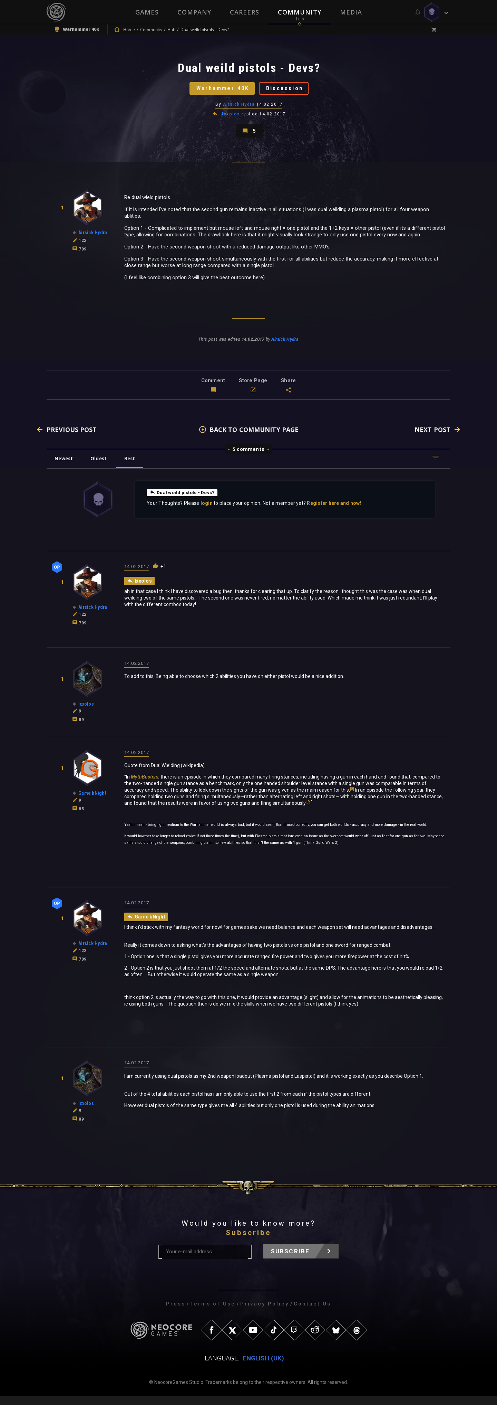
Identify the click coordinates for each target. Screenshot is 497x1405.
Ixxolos (231, 118)
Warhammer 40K (219, 91)
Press (175, 1313)
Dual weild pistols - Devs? (183, 501)
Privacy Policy (264, 1313)
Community (299, 12)
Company (194, 12)
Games (147, 12)
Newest (65, 466)
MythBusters (144, 785)
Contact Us (312, 1313)
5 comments (248, 457)
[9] (308, 810)
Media (351, 12)
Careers (244, 12)
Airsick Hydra (239, 108)
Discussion (288, 91)
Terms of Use (212, 1313)
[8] (352, 797)
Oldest (102, 466)
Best (135, 466)
